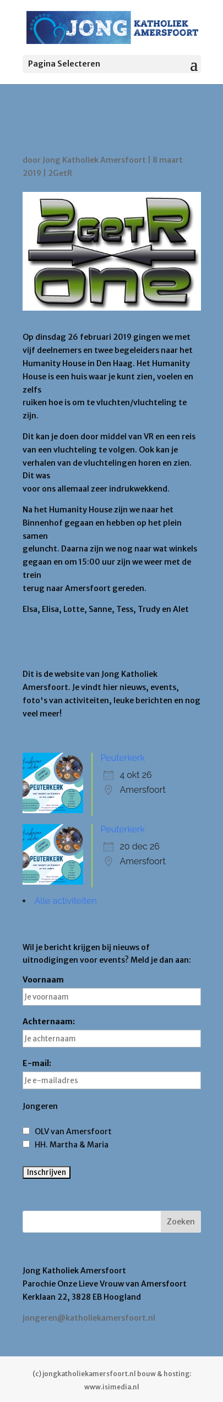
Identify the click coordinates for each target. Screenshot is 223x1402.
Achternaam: (112, 1032)
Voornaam (112, 990)
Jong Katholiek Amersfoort (94, 160)
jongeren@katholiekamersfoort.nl (89, 1318)
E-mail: (112, 1073)
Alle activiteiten (66, 901)
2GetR (60, 173)
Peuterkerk (123, 758)
